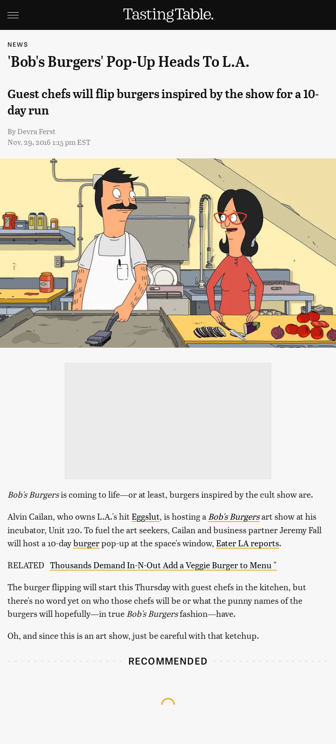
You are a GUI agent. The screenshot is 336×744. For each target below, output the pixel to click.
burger (86, 543)
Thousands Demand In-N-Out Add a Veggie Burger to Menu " (163, 565)
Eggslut (146, 516)
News (17, 44)
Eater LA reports (247, 543)
